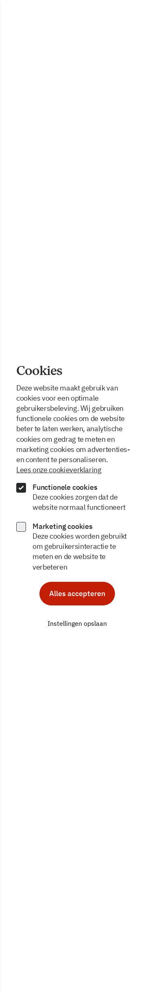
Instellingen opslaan (77, 623)
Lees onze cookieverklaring (59, 469)
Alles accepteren (77, 593)
